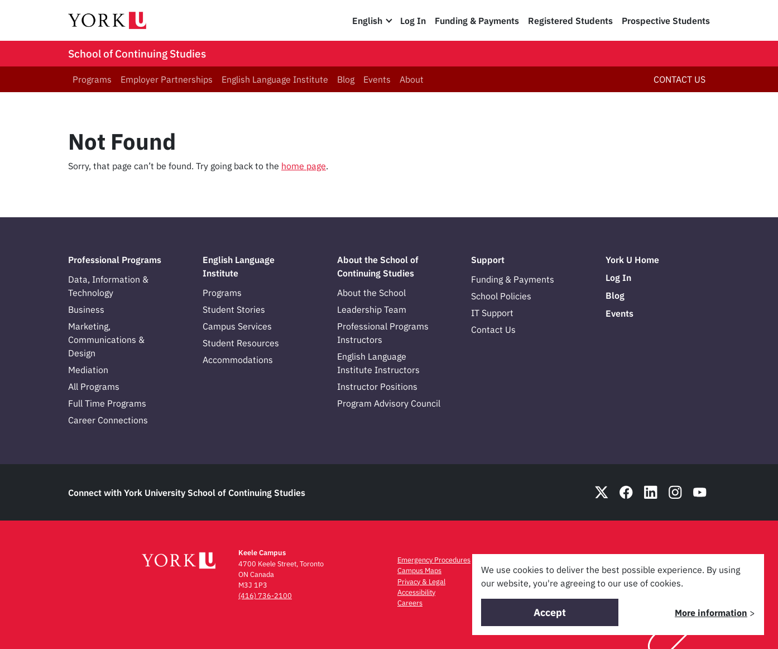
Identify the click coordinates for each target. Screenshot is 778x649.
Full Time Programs (107, 403)
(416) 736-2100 (265, 595)
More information (711, 612)
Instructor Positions (377, 386)
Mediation (88, 369)
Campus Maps (419, 570)
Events (377, 79)
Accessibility (416, 592)
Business (86, 309)
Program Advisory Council (388, 403)
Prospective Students (666, 20)
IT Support (492, 312)
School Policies (501, 296)
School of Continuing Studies (137, 53)
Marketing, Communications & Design (106, 340)
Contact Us (493, 329)
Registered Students (570, 20)
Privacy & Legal (421, 581)
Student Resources (241, 343)
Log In (413, 20)
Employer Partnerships (167, 79)
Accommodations (238, 359)
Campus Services (237, 326)
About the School (371, 292)
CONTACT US (679, 79)
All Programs (93, 386)
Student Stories (234, 309)
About (412, 79)
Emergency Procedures (433, 560)
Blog (345, 79)
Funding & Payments (477, 20)
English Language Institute (275, 79)
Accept (550, 612)
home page (303, 165)
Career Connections (108, 420)
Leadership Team (371, 309)
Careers (409, 603)
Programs (92, 79)
